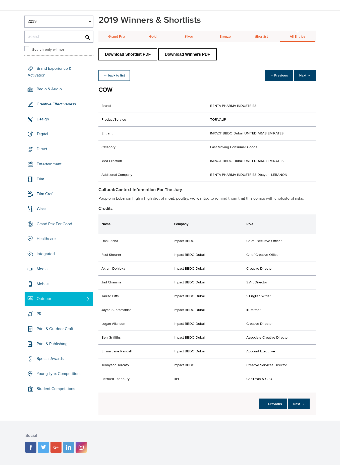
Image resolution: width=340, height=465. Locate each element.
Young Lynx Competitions (59, 373)
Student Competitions (56, 388)
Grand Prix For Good (54, 223)
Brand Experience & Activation (49, 72)
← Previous (276, 75)
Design (43, 118)
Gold (152, 36)
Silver (189, 36)
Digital (42, 133)
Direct (42, 148)
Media (42, 268)
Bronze (225, 36)
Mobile (43, 283)
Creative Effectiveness (56, 104)
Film (40, 178)
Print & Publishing (52, 343)
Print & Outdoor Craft (55, 328)
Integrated (46, 253)
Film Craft (45, 193)
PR (39, 313)
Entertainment (49, 164)
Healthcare (46, 238)
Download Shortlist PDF (128, 54)
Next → (304, 75)
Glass (41, 208)
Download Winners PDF (187, 54)
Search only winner (48, 49)
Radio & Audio (49, 89)
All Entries (297, 36)
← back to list (115, 75)
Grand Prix (116, 36)
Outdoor (44, 298)
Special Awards (50, 358)
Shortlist (261, 36)
